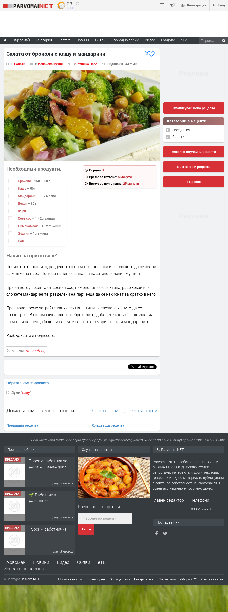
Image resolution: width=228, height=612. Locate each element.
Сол (21, 240)
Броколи (24, 181)
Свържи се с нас (212, 579)
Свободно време (125, 40)
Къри (22, 211)
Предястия (181, 129)
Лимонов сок (28, 226)
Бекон (23, 203)
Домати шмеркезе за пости (40, 410)
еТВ (102, 562)
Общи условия (120, 579)
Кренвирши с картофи (99, 506)
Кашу (22, 188)
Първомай (15, 562)
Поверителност (145, 579)
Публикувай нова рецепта (194, 108)
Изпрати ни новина (24, 568)
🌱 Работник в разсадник (42, 497)
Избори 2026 (189, 579)
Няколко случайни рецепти (194, 152)
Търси (86, 529)
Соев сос (25, 218)
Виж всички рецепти (193, 167)
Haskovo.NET (30, 579)
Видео (63, 562)
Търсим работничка (48, 529)
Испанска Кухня (50, 64)
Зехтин (24, 233)
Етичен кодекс (96, 579)
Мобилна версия (70, 579)
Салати (19, 64)
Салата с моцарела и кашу (124, 410)
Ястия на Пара (86, 64)
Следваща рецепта (108, 425)
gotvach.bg (35, 350)
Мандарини (27, 196)
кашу (26, 392)
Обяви (83, 562)
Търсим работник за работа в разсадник (48, 463)
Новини (82, 40)
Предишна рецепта (22, 425)
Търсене (194, 182)
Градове (168, 40)
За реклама (167, 579)
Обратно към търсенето (27, 383)
